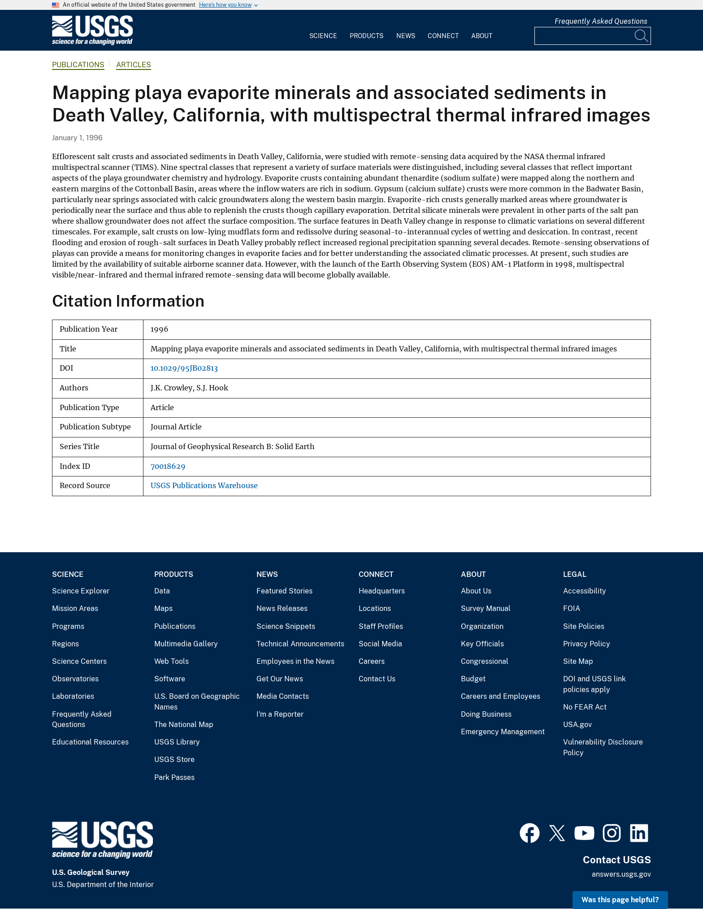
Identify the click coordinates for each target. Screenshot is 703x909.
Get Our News (279, 679)
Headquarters (382, 591)
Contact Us (377, 679)
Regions (65, 644)
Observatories (75, 679)
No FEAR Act (585, 707)
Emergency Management (503, 731)
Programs (68, 626)
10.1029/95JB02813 (184, 368)
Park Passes (174, 777)
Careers (372, 661)
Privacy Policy (586, 644)
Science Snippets (285, 626)
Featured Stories (284, 591)
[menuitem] (323, 30)
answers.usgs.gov (621, 874)
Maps (163, 608)
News (405, 35)
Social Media (380, 644)
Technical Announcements (300, 644)
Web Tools (171, 661)
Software (169, 679)
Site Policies (583, 626)
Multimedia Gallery (186, 644)
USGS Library (177, 742)
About (481, 35)
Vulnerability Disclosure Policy (603, 747)
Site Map (578, 661)
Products (366, 35)
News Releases (282, 608)
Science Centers (79, 661)
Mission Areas (75, 608)
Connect (443, 35)
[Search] (642, 36)
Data (162, 591)
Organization (482, 626)
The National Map (183, 724)
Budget (473, 679)
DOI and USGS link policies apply (594, 684)
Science (323, 35)
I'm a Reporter (280, 714)
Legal (574, 574)
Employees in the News (295, 661)
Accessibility (584, 591)
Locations (375, 608)
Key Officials (482, 644)
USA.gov (577, 724)
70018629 (168, 466)
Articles (133, 65)
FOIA (571, 608)
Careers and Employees (500, 696)
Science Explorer (80, 591)
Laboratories (73, 696)
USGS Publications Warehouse (204, 485)
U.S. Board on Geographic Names (197, 701)
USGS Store (174, 759)
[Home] (92, 43)
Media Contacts (282, 696)
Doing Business (486, 714)
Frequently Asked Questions (601, 21)
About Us (476, 591)
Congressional (484, 661)
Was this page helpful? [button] (620, 900)
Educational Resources (90, 742)
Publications (78, 65)
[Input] (592, 36)
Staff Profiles (381, 626)
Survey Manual (486, 608)
